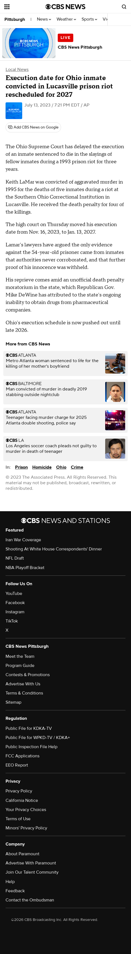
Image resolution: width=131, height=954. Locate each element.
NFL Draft (15, 558)
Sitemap (13, 702)
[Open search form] (124, 6)
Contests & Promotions (28, 675)
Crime (77, 467)
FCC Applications (22, 756)
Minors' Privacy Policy (26, 828)
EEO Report (17, 765)
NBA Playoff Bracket (25, 567)
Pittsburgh (14, 19)
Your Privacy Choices (26, 809)
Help (10, 881)
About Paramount (22, 854)
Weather (66, 19)
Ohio (61, 467)
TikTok (12, 621)
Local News (17, 69)
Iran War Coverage (23, 540)
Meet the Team (20, 656)
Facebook (15, 602)
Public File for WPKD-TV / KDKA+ (38, 737)
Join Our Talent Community (32, 872)
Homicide (42, 467)
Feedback (15, 891)
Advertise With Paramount (31, 863)
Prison (21, 467)
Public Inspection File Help (31, 747)
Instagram (15, 612)
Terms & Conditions (24, 693)
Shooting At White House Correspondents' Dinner (54, 549)
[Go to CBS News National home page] (65, 6)
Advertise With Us (23, 684)
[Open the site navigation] (24, 6)
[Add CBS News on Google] (33, 127)
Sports (89, 19)
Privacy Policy (19, 791)
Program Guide (20, 665)
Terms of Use (18, 819)
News (44, 19)
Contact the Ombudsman (30, 900)
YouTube (14, 593)
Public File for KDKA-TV (29, 728)
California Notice (22, 800)
